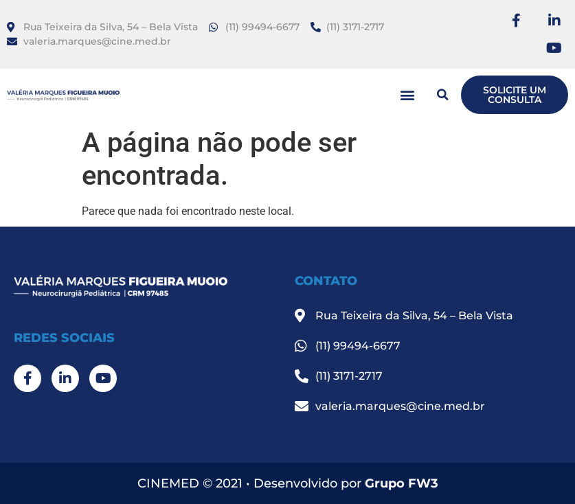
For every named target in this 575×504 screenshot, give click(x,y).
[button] (407, 95)
